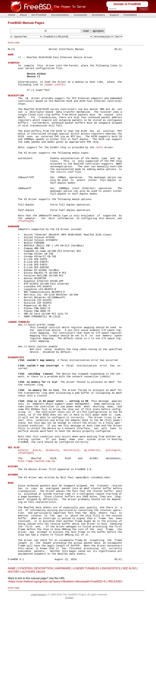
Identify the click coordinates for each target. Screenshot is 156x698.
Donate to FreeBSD (127, 4)
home (10, 42)
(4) (99, 166)
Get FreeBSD (39, 14)
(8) (26, 253)
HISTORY (14, 667)
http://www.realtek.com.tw (36, 538)
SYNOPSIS (25, 664)
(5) (54, 91)
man (86, 31)
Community (80, 14)
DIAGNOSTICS (111, 664)
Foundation (130, 14)
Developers (98, 14)
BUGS (41, 667)
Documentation (60, 14)
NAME (12, 664)
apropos (98, 31)
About (23, 14)
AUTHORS (28, 667)
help (17, 42)
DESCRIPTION (43, 664)
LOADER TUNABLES (86, 664)
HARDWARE (63, 664)
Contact (69, 693)
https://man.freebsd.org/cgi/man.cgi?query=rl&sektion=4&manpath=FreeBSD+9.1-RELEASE (65, 677)
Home (11, 14)
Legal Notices (38, 690)
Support (114, 14)
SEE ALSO (129, 664)
